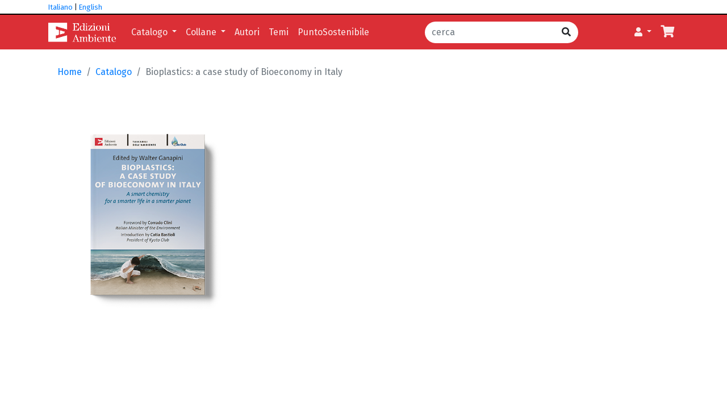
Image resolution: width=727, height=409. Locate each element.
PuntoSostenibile (333, 32)
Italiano (60, 7)
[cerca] (490, 32)
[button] (643, 32)
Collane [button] (202, 32)
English (90, 7)
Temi (279, 32)
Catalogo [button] (150, 32)
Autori (247, 32)
